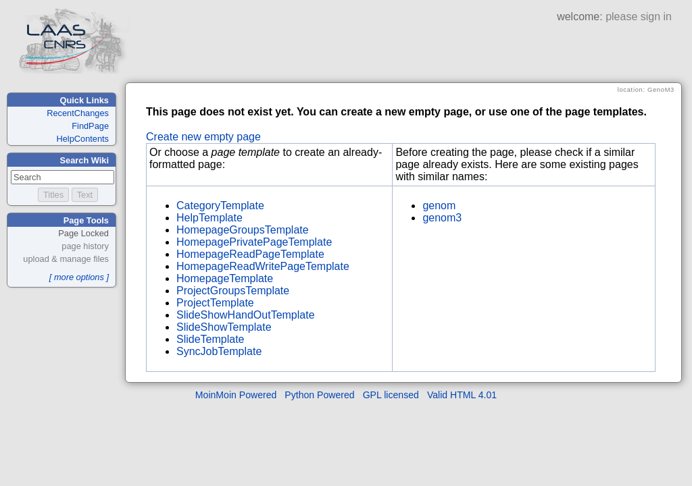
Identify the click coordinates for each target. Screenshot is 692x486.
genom (438, 205)
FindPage (90, 126)
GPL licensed (391, 394)
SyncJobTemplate (219, 351)
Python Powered (319, 394)
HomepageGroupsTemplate (242, 230)
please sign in (639, 16)
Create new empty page (203, 136)
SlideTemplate (210, 339)
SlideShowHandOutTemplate (245, 315)
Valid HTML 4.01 (462, 394)
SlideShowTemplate (224, 327)
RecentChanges (78, 113)
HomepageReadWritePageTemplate (262, 266)
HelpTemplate (209, 217)
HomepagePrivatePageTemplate (254, 242)
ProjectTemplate (215, 302)
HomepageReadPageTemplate (250, 254)
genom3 (442, 217)
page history (85, 246)
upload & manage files (66, 259)
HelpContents (82, 139)
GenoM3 (660, 89)
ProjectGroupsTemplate (232, 290)
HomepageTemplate (224, 278)
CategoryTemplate (220, 205)
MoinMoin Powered (236, 394)
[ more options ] (79, 277)
